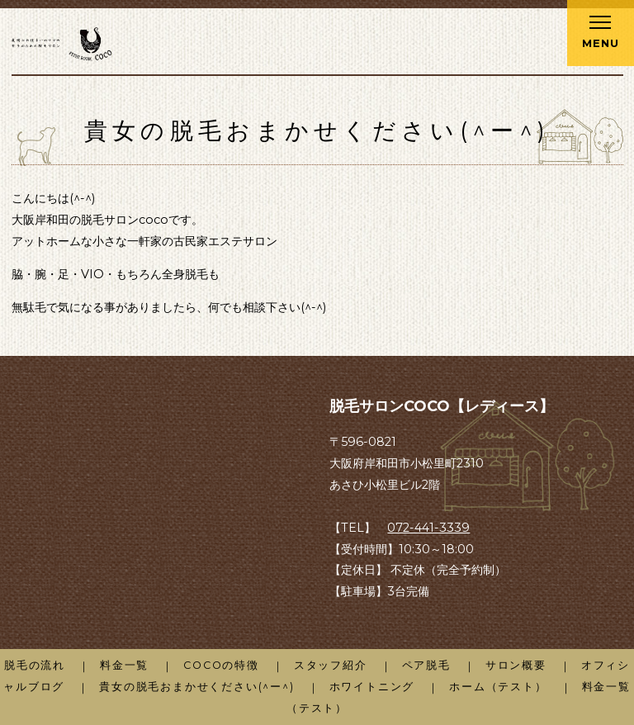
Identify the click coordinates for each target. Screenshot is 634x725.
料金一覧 (124, 665)
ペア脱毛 (426, 665)
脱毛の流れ (34, 665)
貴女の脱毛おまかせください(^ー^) (196, 686)
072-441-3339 (428, 527)
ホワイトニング (372, 686)
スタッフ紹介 (330, 665)
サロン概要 (515, 665)
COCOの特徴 (221, 665)
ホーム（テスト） (497, 686)
